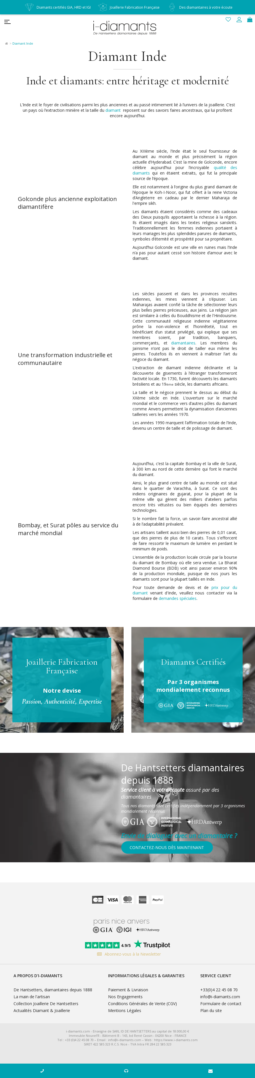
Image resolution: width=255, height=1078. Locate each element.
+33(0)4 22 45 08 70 (219, 989)
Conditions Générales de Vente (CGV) (142, 1003)
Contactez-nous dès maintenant (167, 847)
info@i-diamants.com (220, 996)
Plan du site (211, 1010)
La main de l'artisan (32, 996)
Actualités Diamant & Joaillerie (42, 1010)
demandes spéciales (178, 598)
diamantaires (183, 343)
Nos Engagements (125, 996)
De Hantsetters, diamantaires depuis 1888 (53, 989)
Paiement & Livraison (128, 989)
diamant (113, 110)
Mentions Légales (124, 1010)
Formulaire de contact (220, 1003)
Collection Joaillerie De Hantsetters (46, 1003)
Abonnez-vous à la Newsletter (127, 954)
